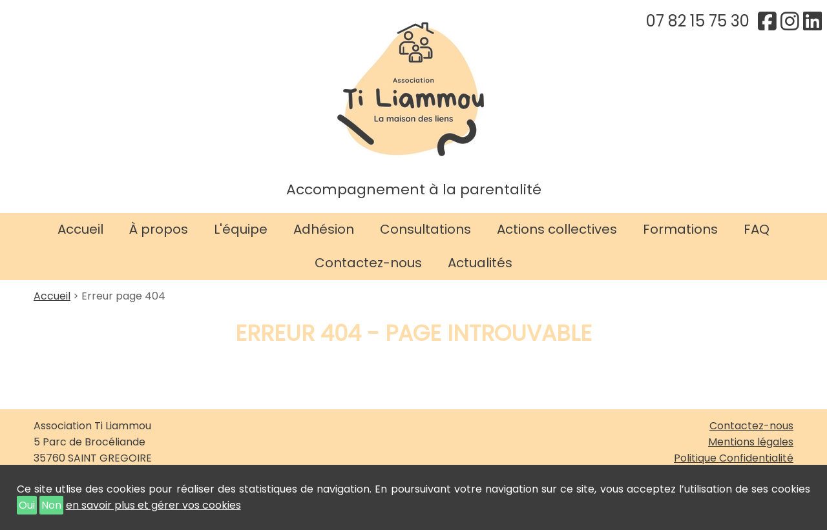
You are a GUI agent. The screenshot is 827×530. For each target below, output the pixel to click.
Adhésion (323, 229)
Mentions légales (750, 441)
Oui (27, 505)
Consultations (425, 229)
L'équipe (240, 229)
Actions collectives (557, 229)
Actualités (480, 263)
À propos (158, 229)
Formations (680, 229)
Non (51, 505)
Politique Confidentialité (733, 458)
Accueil (80, 229)
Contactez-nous (368, 263)
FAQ (756, 229)
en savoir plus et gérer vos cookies (153, 505)
